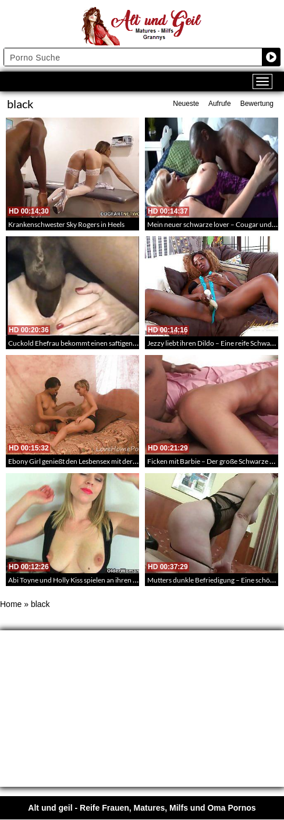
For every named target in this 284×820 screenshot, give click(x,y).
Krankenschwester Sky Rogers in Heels (66, 224)
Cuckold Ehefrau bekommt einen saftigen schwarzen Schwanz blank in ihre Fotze (130, 343)
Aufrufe (219, 104)
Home (11, 604)
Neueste (186, 104)
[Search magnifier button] (271, 57)
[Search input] (133, 57)
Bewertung (257, 104)
